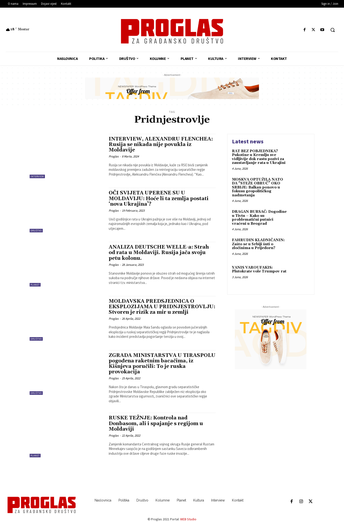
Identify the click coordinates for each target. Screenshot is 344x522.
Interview (37, 176)
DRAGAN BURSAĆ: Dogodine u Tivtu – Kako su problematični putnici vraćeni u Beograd (259, 217)
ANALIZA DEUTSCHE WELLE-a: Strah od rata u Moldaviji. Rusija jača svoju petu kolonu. (159, 252)
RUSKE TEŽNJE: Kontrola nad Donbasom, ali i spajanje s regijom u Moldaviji (156, 423)
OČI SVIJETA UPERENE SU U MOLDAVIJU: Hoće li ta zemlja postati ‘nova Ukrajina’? (159, 198)
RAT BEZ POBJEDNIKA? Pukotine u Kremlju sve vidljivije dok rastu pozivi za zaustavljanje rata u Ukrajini (258, 157)
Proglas (113, 156)
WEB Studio (188, 519)
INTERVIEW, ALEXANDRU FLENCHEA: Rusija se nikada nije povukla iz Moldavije (161, 144)
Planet (35, 284)
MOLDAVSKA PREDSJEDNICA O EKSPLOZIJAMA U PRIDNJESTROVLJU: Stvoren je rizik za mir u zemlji (162, 306)
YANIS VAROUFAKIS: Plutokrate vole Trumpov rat (259, 269)
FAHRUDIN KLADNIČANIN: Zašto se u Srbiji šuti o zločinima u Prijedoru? (258, 244)
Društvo (36, 230)
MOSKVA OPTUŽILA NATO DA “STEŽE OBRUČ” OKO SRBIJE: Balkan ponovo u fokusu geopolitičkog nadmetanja (257, 187)
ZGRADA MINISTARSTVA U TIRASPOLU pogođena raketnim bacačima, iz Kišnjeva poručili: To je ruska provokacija (162, 363)
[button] (332, 30)
